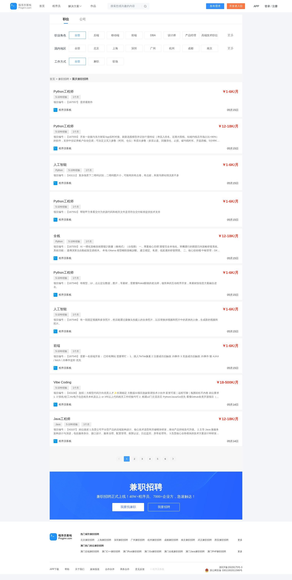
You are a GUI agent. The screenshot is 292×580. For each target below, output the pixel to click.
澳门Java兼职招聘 (195, 551)
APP (256, 6)
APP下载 (54, 569)
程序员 (56, 6)
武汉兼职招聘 (205, 540)
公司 (83, 19)
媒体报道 (94, 569)
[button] (75, 6)
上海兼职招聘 (104, 540)
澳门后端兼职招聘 (90, 551)
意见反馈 (139, 569)
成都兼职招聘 (171, 540)
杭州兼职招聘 (154, 540)
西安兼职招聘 (221, 540)
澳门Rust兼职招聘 (132, 551)
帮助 (67, 569)
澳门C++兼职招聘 (111, 551)
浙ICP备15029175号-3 (230, 567)
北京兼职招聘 (87, 540)
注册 (275, 6)
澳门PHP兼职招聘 (216, 551)
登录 (267, 6)
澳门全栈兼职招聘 (173, 551)
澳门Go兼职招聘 (152, 551)
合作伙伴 (109, 569)
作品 (93, 6)
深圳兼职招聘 (121, 540)
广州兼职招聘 (138, 540)
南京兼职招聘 (188, 540)
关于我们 (79, 569)
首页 (42, 6)
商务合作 (124, 569)
